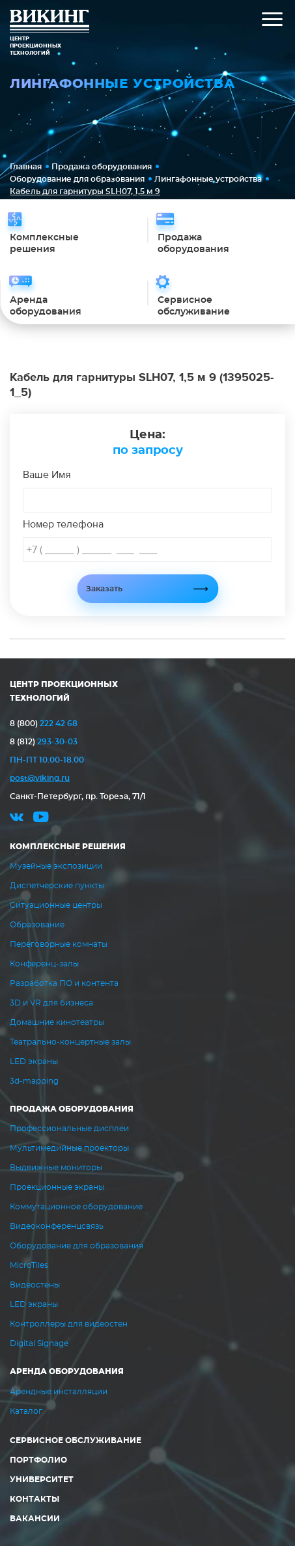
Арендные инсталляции (58, 1392)
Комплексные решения (68, 846)
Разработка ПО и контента (64, 983)
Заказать (104, 589)
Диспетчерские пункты (57, 886)
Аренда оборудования (67, 1371)
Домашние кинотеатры (57, 1022)
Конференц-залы (44, 964)
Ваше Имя (47, 474)
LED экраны (34, 1061)
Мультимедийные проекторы (69, 1148)
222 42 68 (43, 723)
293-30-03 (43, 742)
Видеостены (35, 1285)
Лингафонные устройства (208, 179)
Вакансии (35, 1519)
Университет (42, 1479)
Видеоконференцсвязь (57, 1226)
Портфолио (38, 1460)
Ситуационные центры (56, 905)
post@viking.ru (40, 778)
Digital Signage (39, 1343)
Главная (26, 167)
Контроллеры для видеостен (69, 1324)
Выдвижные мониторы (56, 1168)
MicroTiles (29, 1265)
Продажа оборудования (101, 167)
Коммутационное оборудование (76, 1207)
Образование (37, 925)
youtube (41, 818)
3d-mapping (34, 1081)
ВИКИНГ (49, 23)
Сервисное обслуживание (75, 1440)
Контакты (34, 1499)
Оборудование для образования (77, 179)
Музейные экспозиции (56, 866)
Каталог (26, 1411)
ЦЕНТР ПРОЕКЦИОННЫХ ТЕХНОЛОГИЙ (64, 691)
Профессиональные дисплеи (69, 1128)
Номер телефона (63, 524)
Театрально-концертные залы (70, 1042)
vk (16, 819)
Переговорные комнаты (58, 944)
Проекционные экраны (57, 1187)
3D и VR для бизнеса (51, 1003)
